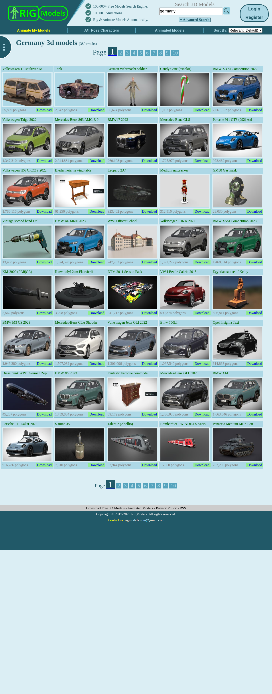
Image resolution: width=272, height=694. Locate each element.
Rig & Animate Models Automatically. (120, 20)
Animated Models (141, 508)
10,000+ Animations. (108, 13)
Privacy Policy (167, 508)
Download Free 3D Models (106, 508)
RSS (183, 508)
